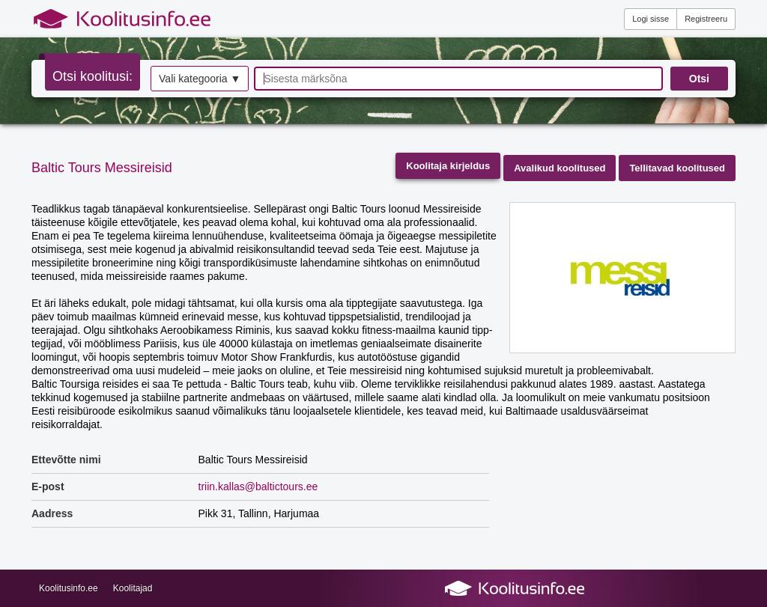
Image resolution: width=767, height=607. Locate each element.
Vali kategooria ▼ (199, 79)
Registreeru (706, 18)
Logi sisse (650, 18)
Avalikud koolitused (559, 168)
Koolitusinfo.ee (68, 588)
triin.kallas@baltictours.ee (258, 486)
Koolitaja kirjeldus (448, 165)
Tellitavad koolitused (677, 168)
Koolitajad (133, 588)
